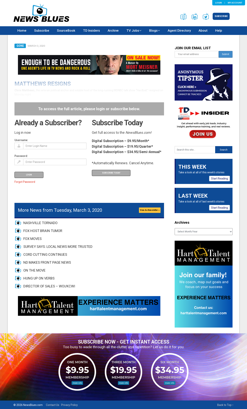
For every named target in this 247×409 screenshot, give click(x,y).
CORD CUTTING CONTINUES (45, 254)
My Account (235, 2)
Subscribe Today (111, 173)
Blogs (153, 30)
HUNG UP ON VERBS (39, 278)
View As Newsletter (150, 210)
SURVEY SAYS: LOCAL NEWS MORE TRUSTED (57, 247)
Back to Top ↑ (225, 404)
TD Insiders (91, 30)
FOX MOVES (32, 239)
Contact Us (52, 404)
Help (218, 30)
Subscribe (221, 16)
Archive (113, 30)
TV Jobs (132, 30)
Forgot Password (24, 181)
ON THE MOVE (34, 270)
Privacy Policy (69, 404)
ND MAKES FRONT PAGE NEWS (47, 262)
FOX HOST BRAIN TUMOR (42, 231)
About (203, 30)
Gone (20, 45)
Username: (21, 140)
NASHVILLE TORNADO (40, 223)
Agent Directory (179, 30)
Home (21, 30)
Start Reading (219, 178)
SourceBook (66, 30)
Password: (21, 156)
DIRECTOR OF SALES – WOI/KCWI (49, 286)
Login (218, 2)
